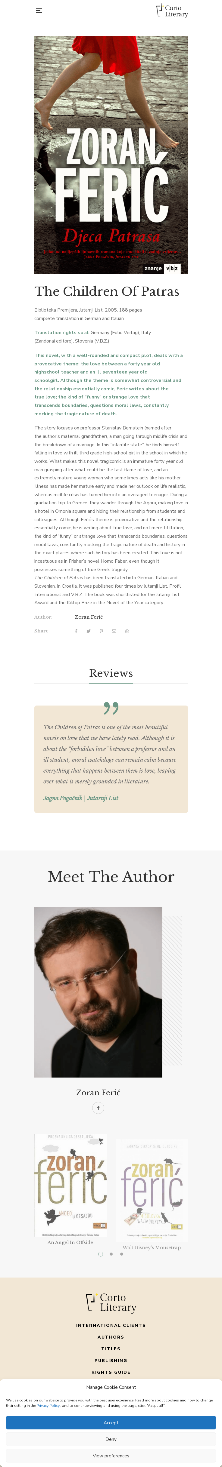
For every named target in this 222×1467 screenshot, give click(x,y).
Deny (111, 1439)
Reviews (111, 673)
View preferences (111, 1456)
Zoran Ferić (89, 617)
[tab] (111, 673)
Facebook (98, 1108)
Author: (43, 617)
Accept (111, 1423)
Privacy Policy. (48, 1405)
